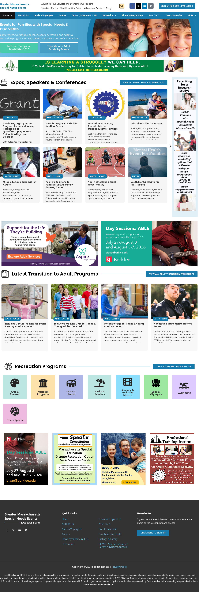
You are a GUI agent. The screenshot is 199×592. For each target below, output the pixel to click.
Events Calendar (174, 15)
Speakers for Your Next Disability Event (61, 8)
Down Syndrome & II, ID (84, 15)
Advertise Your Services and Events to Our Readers (67, 3)
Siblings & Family (108, 539)
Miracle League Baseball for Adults (19, 183)
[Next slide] (170, 145)
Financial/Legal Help (132, 15)
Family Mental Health (110, 534)
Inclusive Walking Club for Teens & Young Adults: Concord (75, 325)
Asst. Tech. (154, 15)
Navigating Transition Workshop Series (173, 325)
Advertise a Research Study (98, 8)
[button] (121, 6)
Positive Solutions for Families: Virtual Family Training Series (59, 184)
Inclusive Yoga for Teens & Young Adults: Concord (124, 325)
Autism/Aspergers (43, 15)
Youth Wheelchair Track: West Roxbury (102, 183)
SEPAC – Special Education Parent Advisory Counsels (113, 545)
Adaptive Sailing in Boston (146, 123)
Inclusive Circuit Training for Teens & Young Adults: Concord (25, 325)
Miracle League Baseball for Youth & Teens (62, 125)
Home (7, 15)
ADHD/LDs (23, 15)
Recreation (109, 15)
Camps (62, 15)
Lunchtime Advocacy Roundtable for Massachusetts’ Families (103, 126)
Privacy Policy (119, 566)
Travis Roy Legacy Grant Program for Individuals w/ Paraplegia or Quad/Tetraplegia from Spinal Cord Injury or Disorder (18, 130)
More (192, 15)
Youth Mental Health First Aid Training (146, 183)
